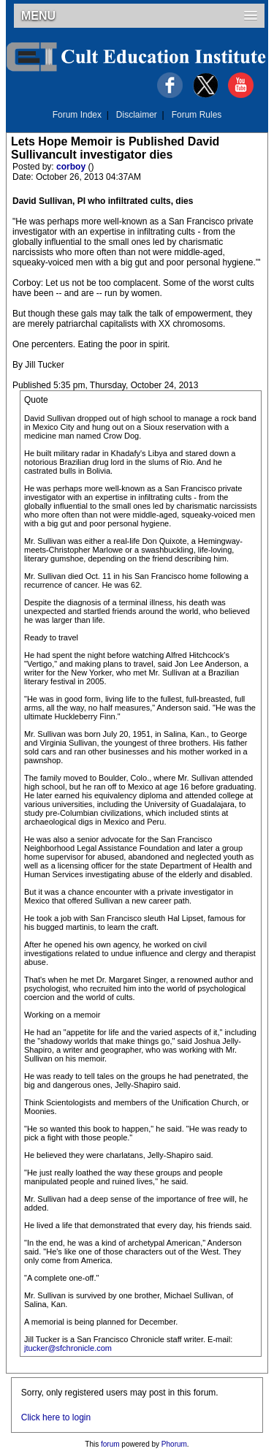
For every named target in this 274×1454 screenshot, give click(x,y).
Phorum (174, 1444)
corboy (72, 167)
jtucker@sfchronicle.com (68, 1348)
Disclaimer (136, 115)
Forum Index (77, 115)
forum (110, 1444)
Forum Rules (197, 115)
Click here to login (56, 1417)
